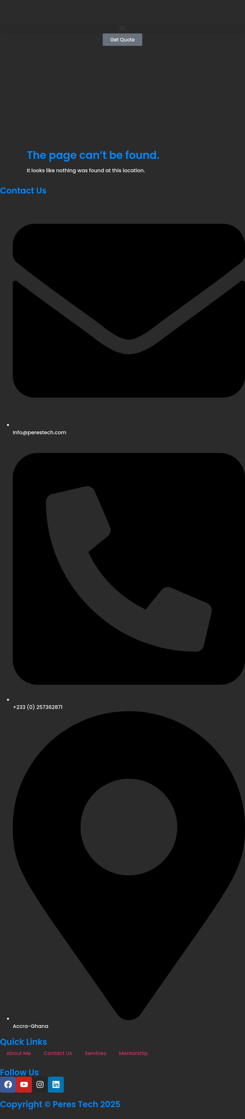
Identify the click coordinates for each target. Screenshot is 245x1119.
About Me (18, 1053)
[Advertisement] (122, 101)
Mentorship (133, 1053)
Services (95, 1053)
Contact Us (58, 1053)
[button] (122, 28)
